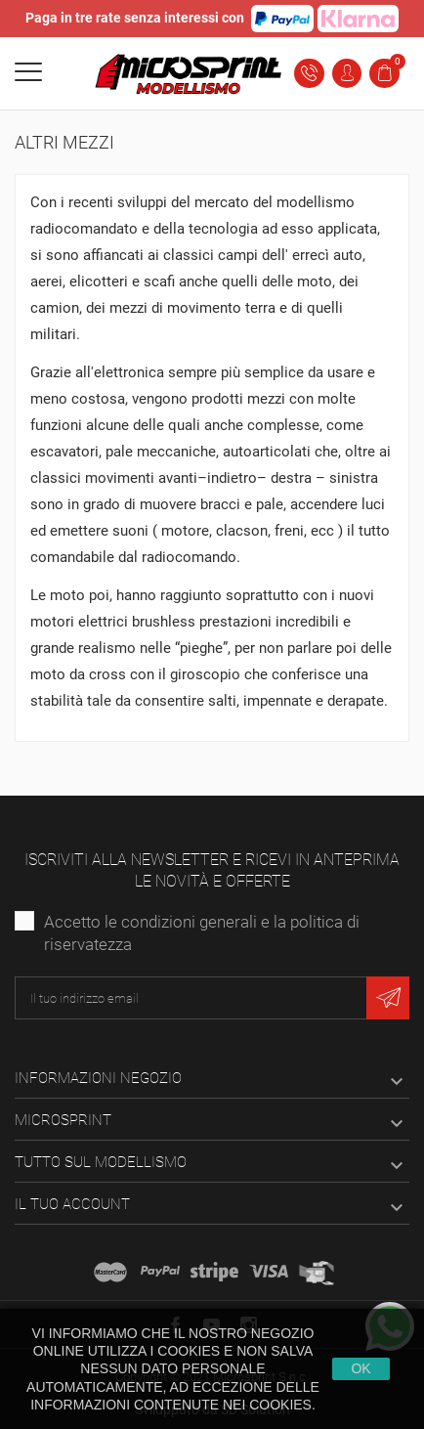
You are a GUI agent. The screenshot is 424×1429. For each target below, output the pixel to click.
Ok (360, 1368)
